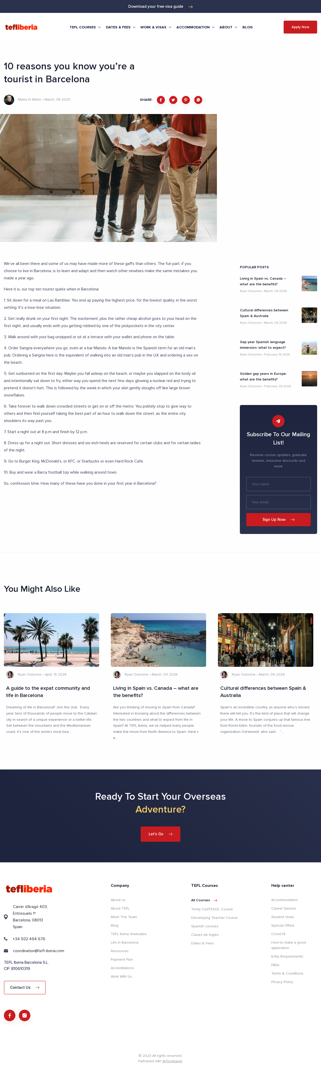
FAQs (275, 965)
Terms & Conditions (287, 973)
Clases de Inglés (205, 935)
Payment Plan (122, 959)
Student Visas (282, 917)
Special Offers (282, 925)
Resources (120, 951)
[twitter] (173, 100)
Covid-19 (278, 934)
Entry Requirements (287, 956)
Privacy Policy (282, 982)
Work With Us (121, 976)
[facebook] (161, 100)
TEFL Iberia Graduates (129, 934)
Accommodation (284, 900)
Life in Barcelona (124, 942)
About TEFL (120, 908)
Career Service (283, 908)
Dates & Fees (202, 943)
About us (118, 900)
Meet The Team (124, 917)
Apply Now (300, 27)
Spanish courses (204, 926)
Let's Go (161, 834)
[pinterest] (186, 100)
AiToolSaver (172, 1061)
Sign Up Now (279, 519)
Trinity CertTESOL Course (212, 909)
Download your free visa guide (160, 6)
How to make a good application (288, 945)
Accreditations (122, 968)
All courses (204, 900)
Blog (247, 27)
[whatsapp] (198, 100)
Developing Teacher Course (214, 917)
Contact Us (24, 987)
